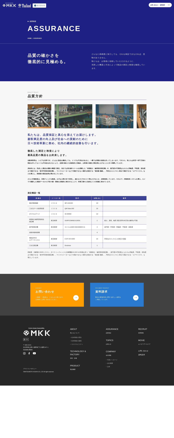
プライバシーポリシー (30, 421)
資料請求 (141, 407)
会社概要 (110, 415)
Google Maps (28, 402)
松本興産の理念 (76, 390)
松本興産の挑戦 (76, 393)
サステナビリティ (77, 396)
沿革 (108, 419)
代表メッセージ (112, 412)
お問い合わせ (143, 403)
